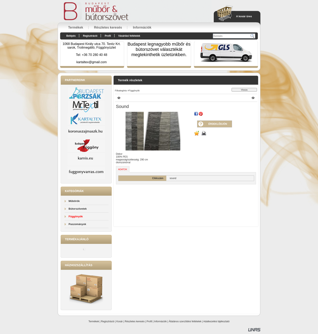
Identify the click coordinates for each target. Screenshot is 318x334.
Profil (149, 321)
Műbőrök (74, 201)
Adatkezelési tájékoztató (216, 321)
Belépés (71, 35)
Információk (160, 321)
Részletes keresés (135, 321)
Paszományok (77, 224)
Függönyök (76, 216)
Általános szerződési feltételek (185, 321)
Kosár (119, 321)
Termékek (93, 321)
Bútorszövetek (78, 208)
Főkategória (121, 90)
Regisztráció (107, 321)
